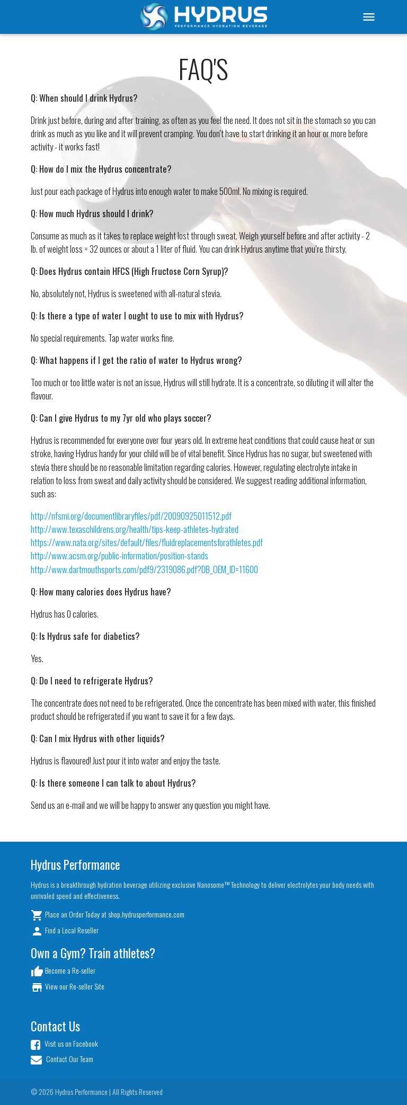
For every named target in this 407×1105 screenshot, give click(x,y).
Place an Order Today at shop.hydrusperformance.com (107, 915)
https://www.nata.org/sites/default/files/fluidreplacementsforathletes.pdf (147, 542)
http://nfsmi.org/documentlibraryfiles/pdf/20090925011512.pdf (131, 515)
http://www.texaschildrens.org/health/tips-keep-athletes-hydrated (134, 529)
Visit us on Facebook (64, 1044)
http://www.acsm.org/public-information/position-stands (119, 555)
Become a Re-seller (63, 971)
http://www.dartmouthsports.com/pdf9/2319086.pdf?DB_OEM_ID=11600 (144, 569)
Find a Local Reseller (65, 931)
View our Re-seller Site (67, 987)
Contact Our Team (62, 1059)
